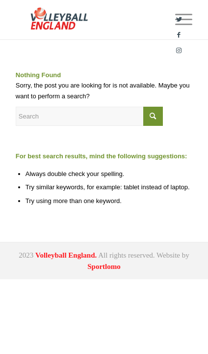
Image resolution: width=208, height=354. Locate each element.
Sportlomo (104, 266)
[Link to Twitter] (179, 19)
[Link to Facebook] (179, 35)
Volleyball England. (66, 255)
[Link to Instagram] (179, 50)
